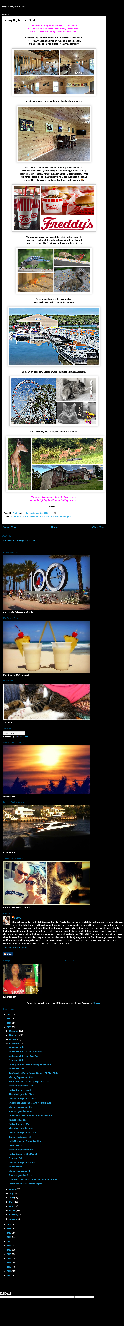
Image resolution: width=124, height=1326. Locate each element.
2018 (9, 1241)
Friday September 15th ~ (20, 1124)
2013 (9, 1262)
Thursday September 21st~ (21, 1094)
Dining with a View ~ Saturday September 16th (30, 1115)
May (11, 1202)
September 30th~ (16, 1047)
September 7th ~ (16, 1158)
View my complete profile (15, 947)
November (14, 1035)
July (11, 1193)
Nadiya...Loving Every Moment (13, 7)
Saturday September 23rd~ (21, 1086)
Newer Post (9, 527)
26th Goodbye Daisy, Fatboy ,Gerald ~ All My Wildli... (34, 1073)
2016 (9, 1250)
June (11, 1197)
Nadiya (17, 918)
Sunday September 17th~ (20, 1111)
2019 (9, 1237)
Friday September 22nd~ (20, 1090)
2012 (9, 1267)
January (13, 1219)
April (12, 1206)
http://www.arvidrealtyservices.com (18, 540)
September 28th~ (16, 1060)
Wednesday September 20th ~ (22, 1098)
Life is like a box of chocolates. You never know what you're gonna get (43, 516)
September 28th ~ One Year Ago (23, 1056)
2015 (9, 1254)
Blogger (96, 1003)
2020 (9, 1233)
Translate (21, 736)
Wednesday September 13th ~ (22, 1132)
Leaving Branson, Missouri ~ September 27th (30, 1064)
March (12, 1210)
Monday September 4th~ (20, 1171)
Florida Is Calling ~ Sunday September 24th (29, 1081)
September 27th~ (16, 1068)
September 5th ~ (16, 1166)
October (13, 1039)
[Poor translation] (7, 1293)
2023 (9, 1027)
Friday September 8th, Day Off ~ (24, 1154)
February (14, 1214)
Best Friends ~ (15, 1145)
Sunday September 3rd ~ (20, 1175)
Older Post (98, 527)
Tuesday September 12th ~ (21, 1137)
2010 (9, 1275)
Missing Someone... (17, 1120)
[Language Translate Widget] (14, 733)
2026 (9, 1014)
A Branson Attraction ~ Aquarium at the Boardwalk (33, 1179)
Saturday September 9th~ (21, 1149)
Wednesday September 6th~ (22, 1162)
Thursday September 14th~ (21, 1128)
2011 (9, 1271)
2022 (9, 1224)
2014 (9, 1258)
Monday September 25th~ (21, 1077)
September (14, 1043)
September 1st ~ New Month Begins (25, 1184)
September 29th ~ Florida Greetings (25, 1051)
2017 (9, 1245)
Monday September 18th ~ (21, 1107)
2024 (9, 1023)
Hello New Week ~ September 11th (25, 1141)
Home (54, 527)
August (12, 1189)
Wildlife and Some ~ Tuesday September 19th (30, 1103)
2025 (9, 1018)
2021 (9, 1228)
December (14, 1031)
